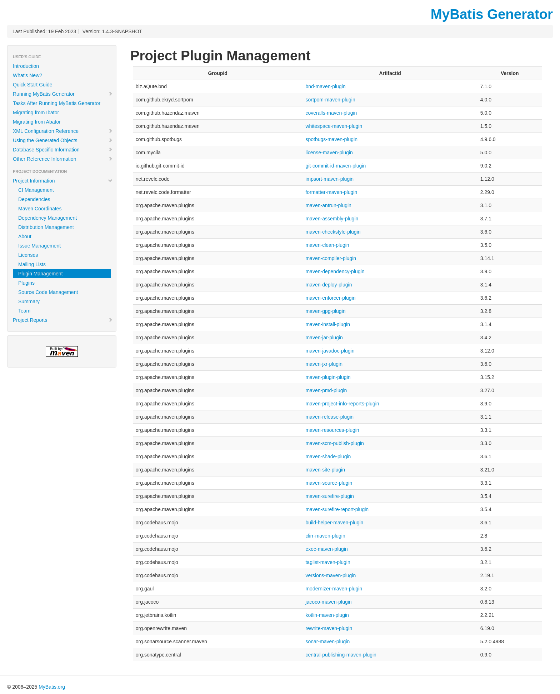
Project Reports (63, 320)
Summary (29, 301)
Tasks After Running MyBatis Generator (56, 103)
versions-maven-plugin (330, 575)
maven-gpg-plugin (325, 311)
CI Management (36, 190)
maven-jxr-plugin (323, 364)
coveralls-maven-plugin (331, 113)
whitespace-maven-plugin (333, 126)
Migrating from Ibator (36, 112)
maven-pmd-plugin (326, 390)
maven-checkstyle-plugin (332, 232)
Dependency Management (47, 218)
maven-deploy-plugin (328, 285)
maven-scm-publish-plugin (334, 443)
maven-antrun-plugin (328, 205)
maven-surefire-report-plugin (337, 509)
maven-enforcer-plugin (330, 298)
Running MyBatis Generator (63, 94)
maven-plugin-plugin (327, 377)
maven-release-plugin (329, 417)
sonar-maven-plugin (327, 641)
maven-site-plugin (325, 470)
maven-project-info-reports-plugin (342, 403)
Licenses (28, 255)
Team (24, 311)
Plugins (26, 283)
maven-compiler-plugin (330, 258)
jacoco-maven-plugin (328, 602)
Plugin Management (40, 273)
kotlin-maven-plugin (327, 615)
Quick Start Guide (32, 85)
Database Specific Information (63, 150)
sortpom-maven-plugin (330, 100)
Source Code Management (48, 292)
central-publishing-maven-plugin (340, 655)
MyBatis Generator (492, 14)
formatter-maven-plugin (331, 192)
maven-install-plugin (327, 324)
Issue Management (39, 246)
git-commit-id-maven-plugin (335, 166)
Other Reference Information (63, 159)
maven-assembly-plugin (331, 218)
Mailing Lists (32, 264)
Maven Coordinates (39, 208)
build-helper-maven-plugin (334, 522)
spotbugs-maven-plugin (331, 139)
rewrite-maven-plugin (328, 628)
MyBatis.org (52, 687)
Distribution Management (46, 227)
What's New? (27, 75)
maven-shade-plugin (328, 456)
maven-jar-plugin (323, 337)
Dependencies (34, 199)
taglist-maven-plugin (327, 562)
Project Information (63, 181)
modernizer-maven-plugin (333, 588)
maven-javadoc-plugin (329, 351)
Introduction (26, 66)
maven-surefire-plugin (329, 496)
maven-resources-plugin (332, 430)
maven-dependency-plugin (334, 271)
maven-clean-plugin (327, 245)
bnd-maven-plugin (325, 86)
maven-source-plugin (328, 483)
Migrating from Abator (37, 122)
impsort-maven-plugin (329, 179)
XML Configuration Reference (63, 131)
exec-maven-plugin (326, 549)
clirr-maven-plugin (325, 536)
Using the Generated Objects (63, 140)
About (24, 236)
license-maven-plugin (328, 152)
